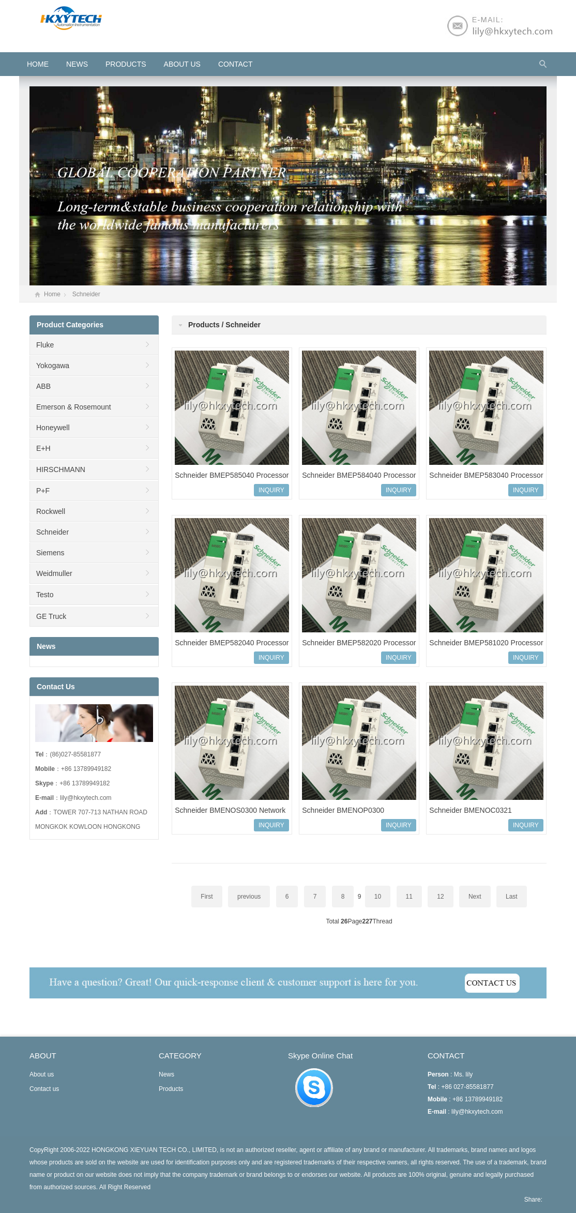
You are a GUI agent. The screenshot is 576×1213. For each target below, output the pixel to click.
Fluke (45, 345)
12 (440, 896)
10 (377, 896)
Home (52, 294)
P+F (43, 491)
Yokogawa (52, 365)
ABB (43, 386)
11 (409, 896)
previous (249, 896)
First (207, 896)
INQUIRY (271, 490)
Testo (44, 594)
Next (474, 896)
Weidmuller (54, 573)
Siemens (50, 553)
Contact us (44, 1089)
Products (125, 64)
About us (182, 64)
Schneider (86, 294)
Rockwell (50, 511)
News (77, 64)
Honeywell (53, 427)
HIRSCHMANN (60, 469)
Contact (235, 64)
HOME (38, 64)
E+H (43, 448)
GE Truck (51, 616)
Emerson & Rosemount (73, 407)
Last (512, 896)
